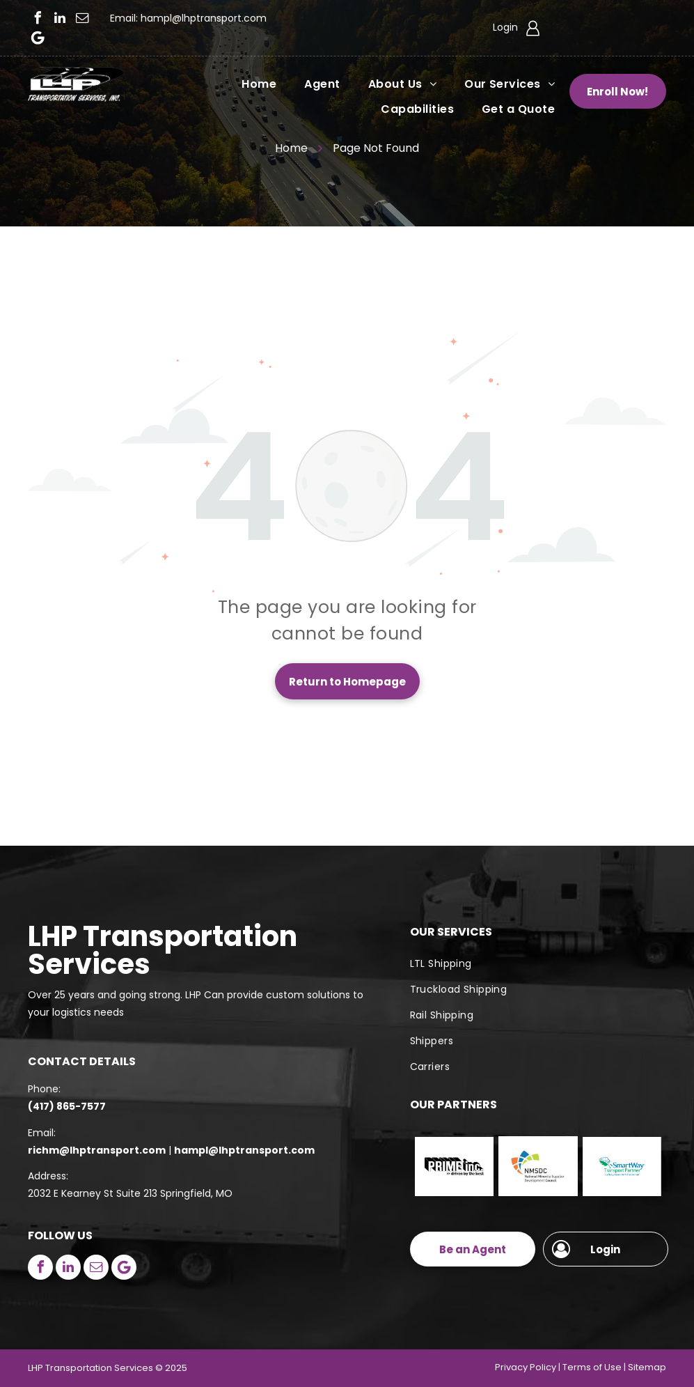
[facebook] (37, 18)
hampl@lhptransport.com (204, 18)
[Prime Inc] (454, 1166)
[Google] (37, 37)
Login (505, 27)
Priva (506, 1367)
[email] (82, 18)
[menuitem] (245, 84)
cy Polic (534, 1367)
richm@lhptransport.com (97, 1150)
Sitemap (647, 1367)
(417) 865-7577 (67, 1106)
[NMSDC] (537, 1166)
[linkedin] (60, 18)
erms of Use (594, 1367)
